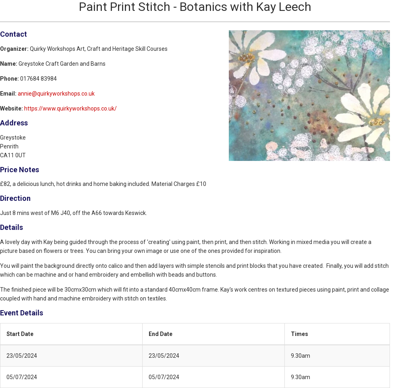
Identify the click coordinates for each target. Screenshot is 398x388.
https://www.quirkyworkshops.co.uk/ (70, 108)
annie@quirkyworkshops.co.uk (56, 93)
